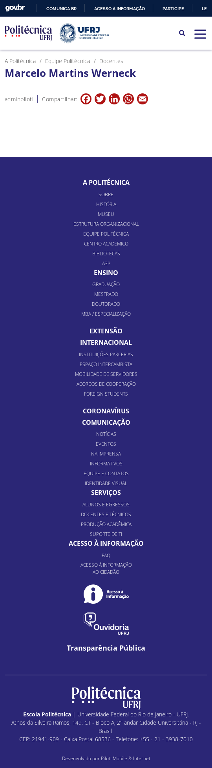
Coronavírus (106, 411)
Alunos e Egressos (106, 504)
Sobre (106, 194)
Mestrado (106, 294)
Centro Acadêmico (106, 243)
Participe (173, 8)
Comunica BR (61, 8)
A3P (106, 263)
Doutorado (106, 304)
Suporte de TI (106, 534)
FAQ (106, 555)
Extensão (106, 331)
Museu (106, 214)
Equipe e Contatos (106, 473)
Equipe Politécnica (106, 234)
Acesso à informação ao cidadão (106, 568)
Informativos (106, 463)
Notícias (106, 434)
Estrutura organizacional (106, 224)
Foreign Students (106, 394)
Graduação (106, 284)
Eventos (106, 444)
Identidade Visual (106, 483)
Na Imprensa (106, 453)
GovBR (15, 8)
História (106, 204)
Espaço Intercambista (106, 364)
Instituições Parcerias (106, 354)
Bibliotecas (106, 253)
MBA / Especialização (106, 314)
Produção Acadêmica (106, 524)
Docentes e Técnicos (106, 514)
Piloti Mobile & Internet (125, 758)
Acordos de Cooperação (106, 384)
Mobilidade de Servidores (106, 374)
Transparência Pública (106, 648)
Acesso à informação (119, 8)
